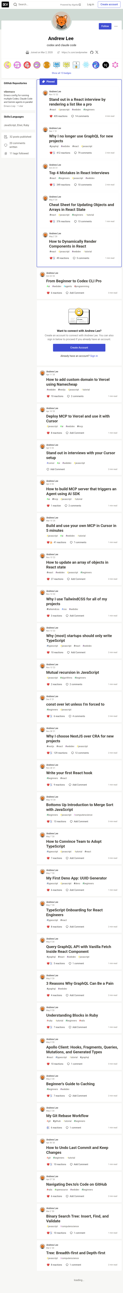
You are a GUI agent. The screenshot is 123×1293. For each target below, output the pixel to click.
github (57, 1121)
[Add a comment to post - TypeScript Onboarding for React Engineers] (54, 927)
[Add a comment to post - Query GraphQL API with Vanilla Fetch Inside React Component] (56, 963)
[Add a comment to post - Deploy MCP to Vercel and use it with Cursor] (54, 433)
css (64, 609)
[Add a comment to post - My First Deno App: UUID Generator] (54, 890)
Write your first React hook (69, 773)
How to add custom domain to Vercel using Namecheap (78, 382)
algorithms (66, 678)
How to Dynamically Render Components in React (73, 244)
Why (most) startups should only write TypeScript (79, 638)
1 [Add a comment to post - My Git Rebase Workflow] (73, 1128)
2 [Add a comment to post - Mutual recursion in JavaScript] (73, 684)
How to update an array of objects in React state (77, 564)
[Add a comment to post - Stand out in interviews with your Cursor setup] (56, 469)
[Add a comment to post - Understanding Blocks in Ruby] (56, 1027)
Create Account (79, 347)
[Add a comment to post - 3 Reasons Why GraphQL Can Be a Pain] (54, 995)
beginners (88, 109)
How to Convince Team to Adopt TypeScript (74, 844)
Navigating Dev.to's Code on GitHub (76, 1184)
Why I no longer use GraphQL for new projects (81, 138)
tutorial (90, 215)
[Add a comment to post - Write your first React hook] (56, 785)
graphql (54, 146)
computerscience (83, 815)
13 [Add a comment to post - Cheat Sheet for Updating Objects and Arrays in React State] (83, 221)
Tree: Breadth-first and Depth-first (75, 1253)
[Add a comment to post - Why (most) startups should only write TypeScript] (55, 652)
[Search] (15, 5)
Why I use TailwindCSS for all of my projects (76, 601)
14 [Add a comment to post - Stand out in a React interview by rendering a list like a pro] (80, 116)
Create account (109, 4)
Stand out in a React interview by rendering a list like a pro (77, 102)
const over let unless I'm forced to (75, 704)
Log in (90, 4)
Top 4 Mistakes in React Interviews (79, 173)
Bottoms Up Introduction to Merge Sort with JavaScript (79, 807)
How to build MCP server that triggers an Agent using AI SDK (81, 491)
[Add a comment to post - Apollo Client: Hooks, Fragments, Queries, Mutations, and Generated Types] (55, 1064)
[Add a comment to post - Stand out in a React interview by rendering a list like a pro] (59, 116)
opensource (61, 1189)
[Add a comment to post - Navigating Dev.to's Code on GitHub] (54, 1196)
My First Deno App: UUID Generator (76, 878)
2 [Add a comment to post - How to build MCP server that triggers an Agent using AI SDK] (72, 506)
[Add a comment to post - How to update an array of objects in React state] (55, 579)
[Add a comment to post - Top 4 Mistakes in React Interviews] (60, 185)
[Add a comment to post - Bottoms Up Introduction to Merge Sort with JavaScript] (56, 821)
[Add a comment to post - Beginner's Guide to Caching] (56, 1096)
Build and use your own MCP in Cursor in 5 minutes (81, 528)
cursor (50, 463)
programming (81, 286)
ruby (50, 1020)
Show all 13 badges (61, 73)
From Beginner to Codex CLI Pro (74, 281)
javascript (64, 109)
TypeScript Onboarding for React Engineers (74, 912)
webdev (76, 109)
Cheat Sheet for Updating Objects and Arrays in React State (81, 207)
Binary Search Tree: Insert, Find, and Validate (77, 1218)
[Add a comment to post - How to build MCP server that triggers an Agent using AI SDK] (54, 506)
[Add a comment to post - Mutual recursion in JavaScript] (54, 684)
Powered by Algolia (70, 5)
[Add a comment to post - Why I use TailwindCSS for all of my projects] (54, 616)
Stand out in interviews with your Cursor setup (80, 455)
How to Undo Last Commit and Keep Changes (77, 1150)
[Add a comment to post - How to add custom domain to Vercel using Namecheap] (55, 396)
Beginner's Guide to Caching (70, 1084)
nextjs (62, 389)
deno (77, 883)
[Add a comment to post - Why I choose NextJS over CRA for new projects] (57, 753)
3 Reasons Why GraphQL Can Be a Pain (80, 983)
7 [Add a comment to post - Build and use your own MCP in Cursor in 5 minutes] (77, 542)
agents (68, 286)
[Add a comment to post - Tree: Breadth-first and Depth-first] (54, 1265)
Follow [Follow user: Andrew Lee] (105, 26)
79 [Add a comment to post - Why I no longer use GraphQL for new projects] (83, 153)
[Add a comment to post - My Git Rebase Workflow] (54, 1128)
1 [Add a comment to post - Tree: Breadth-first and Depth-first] (73, 1265)
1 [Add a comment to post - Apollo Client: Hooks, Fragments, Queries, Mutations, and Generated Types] (74, 1064)
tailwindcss (53, 609)
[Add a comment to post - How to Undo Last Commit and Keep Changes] (56, 1164)
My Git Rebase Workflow (67, 1116)
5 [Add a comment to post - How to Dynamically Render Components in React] (80, 258)
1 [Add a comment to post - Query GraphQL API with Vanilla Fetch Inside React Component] (76, 963)
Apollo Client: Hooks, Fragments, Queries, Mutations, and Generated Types (82, 1049)
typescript (52, 646)
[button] (7, 65)
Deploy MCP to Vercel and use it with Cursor (78, 418)
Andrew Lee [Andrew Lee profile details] (55, 91)
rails (82, 1020)
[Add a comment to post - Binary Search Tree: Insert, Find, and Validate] (56, 1233)
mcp (80, 426)
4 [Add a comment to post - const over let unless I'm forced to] (76, 716)
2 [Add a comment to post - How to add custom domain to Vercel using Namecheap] (74, 396)
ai (48, 286)
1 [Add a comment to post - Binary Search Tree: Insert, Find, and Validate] (77, 1233)
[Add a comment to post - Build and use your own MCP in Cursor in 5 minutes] (56, 542)
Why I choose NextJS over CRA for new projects (80, 738)
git (49, 1121)
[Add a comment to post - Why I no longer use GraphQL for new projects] (60, 153)
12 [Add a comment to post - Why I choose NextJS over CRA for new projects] (80, 753)
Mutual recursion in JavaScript (72, 672)
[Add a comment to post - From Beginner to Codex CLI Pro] (54, 293)
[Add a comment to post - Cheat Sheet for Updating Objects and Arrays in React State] (60, 221)
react (53, 109)
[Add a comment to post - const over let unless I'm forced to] (56, 716)
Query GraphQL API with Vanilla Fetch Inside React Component (78, 949)
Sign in (94, 355)
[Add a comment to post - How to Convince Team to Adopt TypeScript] (54, 858)
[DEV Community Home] (5, 4)
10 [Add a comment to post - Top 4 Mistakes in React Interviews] (83, 185)
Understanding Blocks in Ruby (72, 1015)
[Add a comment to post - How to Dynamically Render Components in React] (59, 258)
